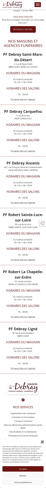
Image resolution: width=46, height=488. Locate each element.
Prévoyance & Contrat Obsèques (23, 435)
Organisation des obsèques (23, 413)
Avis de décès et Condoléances (23, 431)
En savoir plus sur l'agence (23, 151)
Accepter (23, 469)
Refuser (23, 475)
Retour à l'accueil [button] (23, 29)
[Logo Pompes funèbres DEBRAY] (12, 4)
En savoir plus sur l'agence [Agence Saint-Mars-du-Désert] (23, 99)
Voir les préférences (23, 482)
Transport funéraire (23, 421)
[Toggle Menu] (38, 4)
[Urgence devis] (42, 223)
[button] (42, 442)
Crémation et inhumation (23, 417)
